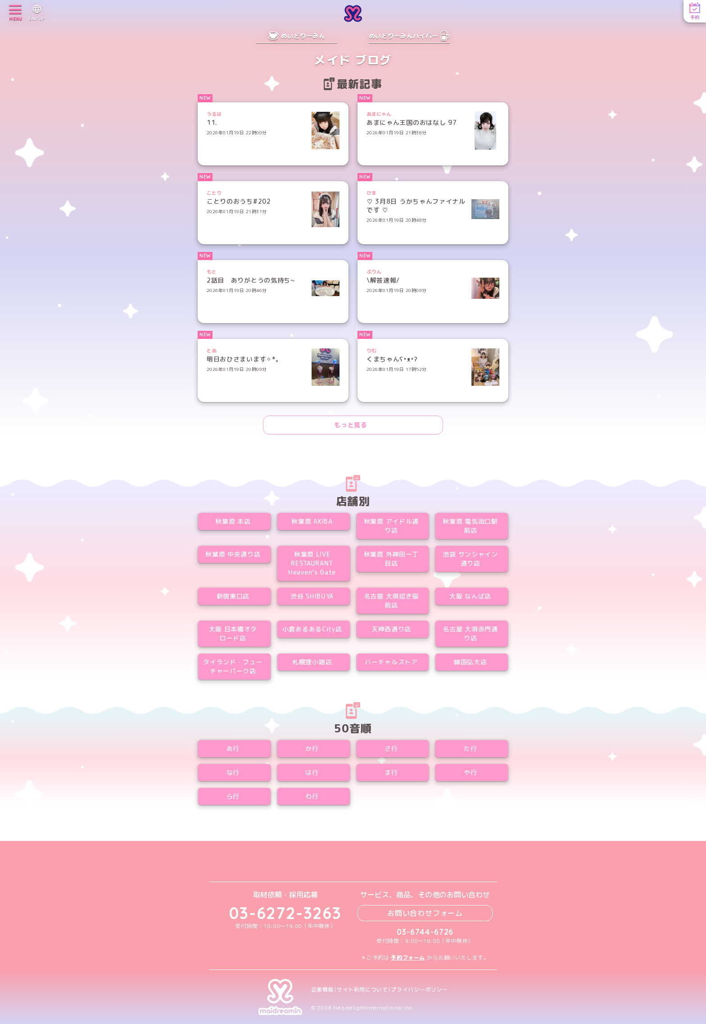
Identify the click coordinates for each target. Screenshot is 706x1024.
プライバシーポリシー (419, 990)
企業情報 (322, 990)
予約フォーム (408, 957)
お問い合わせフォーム (425, 913)
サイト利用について (362, 990)
